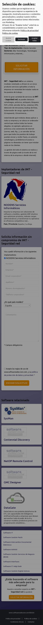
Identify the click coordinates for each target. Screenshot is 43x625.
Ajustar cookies (8, 39)
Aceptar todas (34, 39)
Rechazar (21, 39)
